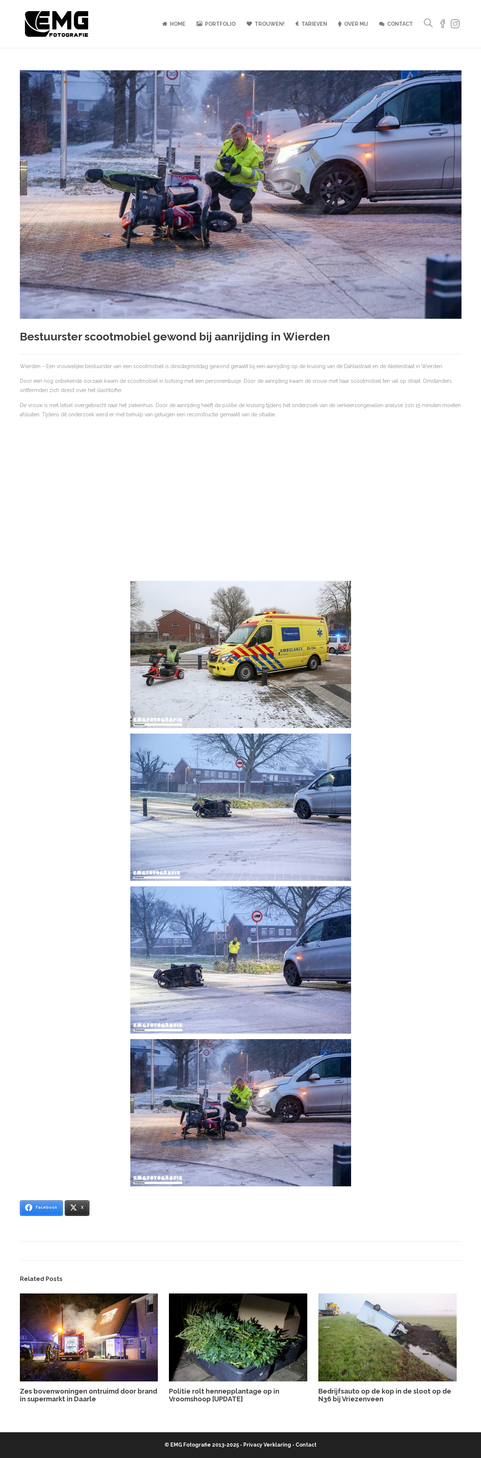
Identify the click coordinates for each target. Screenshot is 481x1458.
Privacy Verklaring (267, 1445)
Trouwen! (269, 24)
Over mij (356, 24)
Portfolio (220, 24)
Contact (400, 24)
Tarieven (314, 24)
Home (177, 24)
